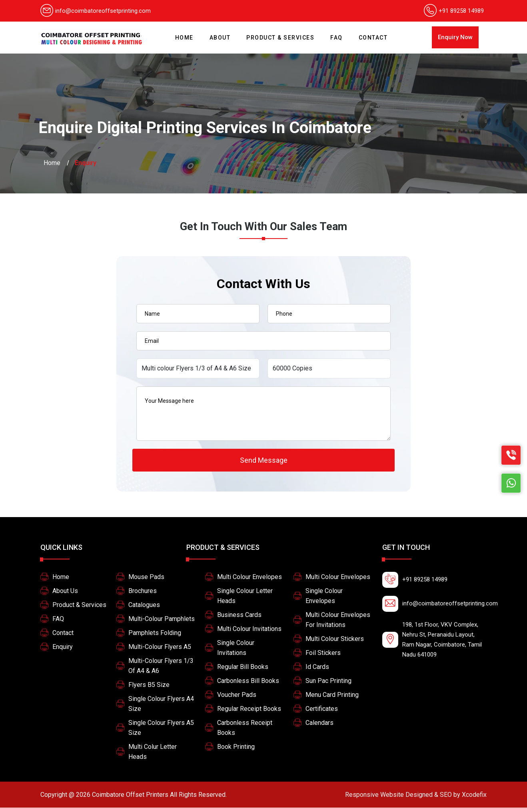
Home (186, 34)
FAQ (336, 37)
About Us (65, 591)
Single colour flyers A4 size (161, 704)
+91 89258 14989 (461, 10)
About (220, 37)
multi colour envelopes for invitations (337, 620)
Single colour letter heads (245, 596)
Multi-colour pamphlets (161, 619)
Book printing (236, 747)
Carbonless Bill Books (248, 681)
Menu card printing (332, 695)
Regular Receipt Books (249, 709)
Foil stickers (323, 653)
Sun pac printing (328, 681)
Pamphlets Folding (154, 633)
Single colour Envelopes (324, 596)
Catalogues (144, 605)
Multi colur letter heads (152, 752)
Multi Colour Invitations (249, 629)
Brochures (142, 591)
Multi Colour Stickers (334, 639)
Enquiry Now (455, 37)
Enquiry (62, 647)
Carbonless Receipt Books (244, 728)
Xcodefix (416, 795)
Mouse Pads (146, 577)
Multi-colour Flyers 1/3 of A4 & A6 (161, 666)
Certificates (321, 709)
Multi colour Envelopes (249, 577)
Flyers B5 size (149, 685)
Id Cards (317, 667)
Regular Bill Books (242, 667)
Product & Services (280, 37)
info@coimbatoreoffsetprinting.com (95, 11)
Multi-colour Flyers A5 (159, 647)
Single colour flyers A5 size (161, 728)
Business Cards (239, 615)
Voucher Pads (236, 695)
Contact (373, 37)
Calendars (319, 723)
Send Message (263, 460)
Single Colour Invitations (235, 648)
